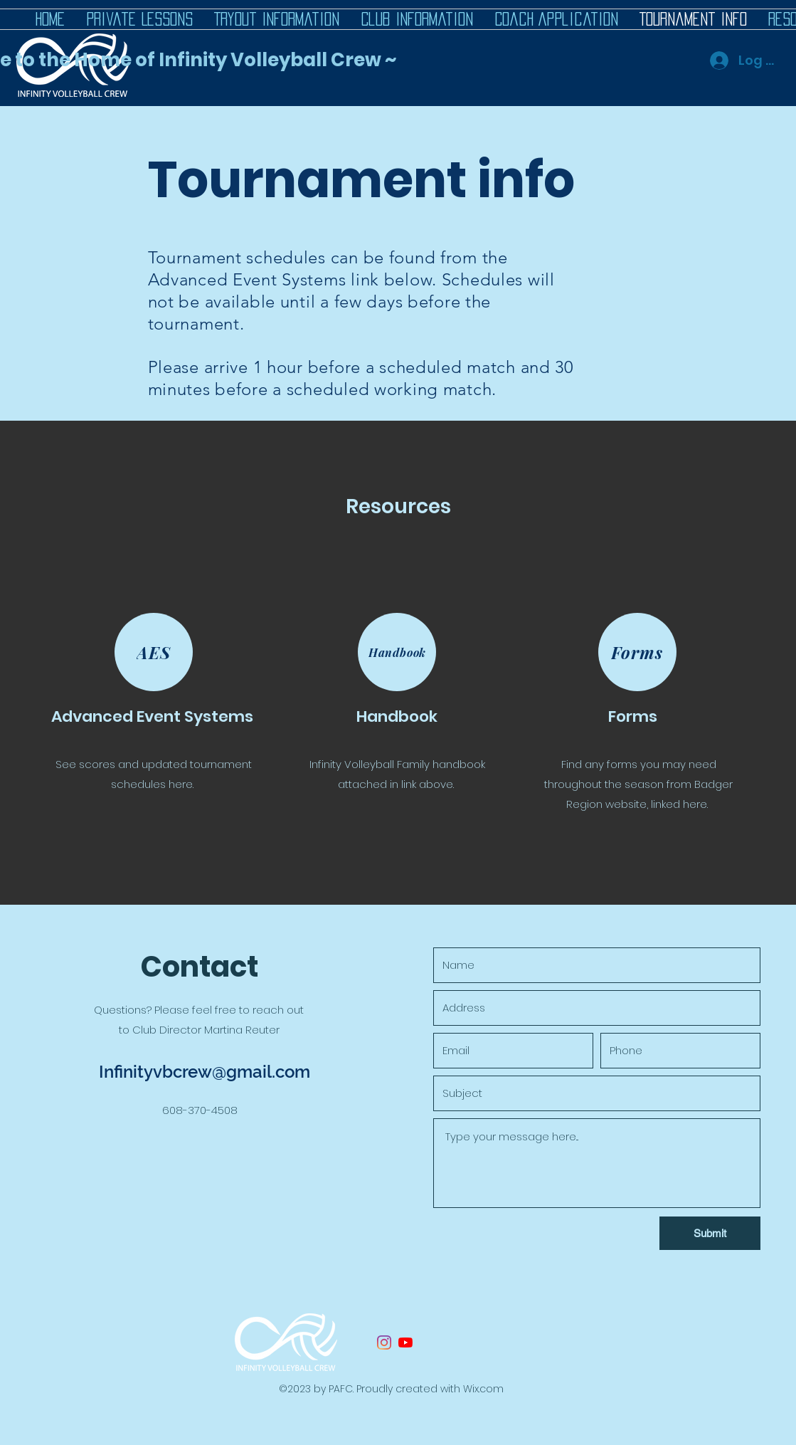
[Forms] (637, 652)
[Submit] (709, 1233)
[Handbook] (397, 652)
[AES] (154, 652)
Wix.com (483, 1389)
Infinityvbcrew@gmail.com (204, 1071)
